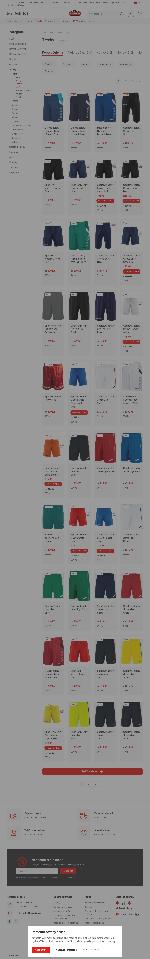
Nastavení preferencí (66, 950)
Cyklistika (16, 105)
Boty (11, 38)
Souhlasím (40, 949)
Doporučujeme (52, 52)
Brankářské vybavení (24, 90)
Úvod (44, 33)
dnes (22, 5)
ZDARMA (29, 2)
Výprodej (13, 167)
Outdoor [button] (29, 21)
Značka (48, 64)
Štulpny (19, 94)
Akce (11, 157)
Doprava (88, 907)
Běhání (15, 117)
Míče (18, 77)
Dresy (18, 81)
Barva (85, 64)
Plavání (15, 113)
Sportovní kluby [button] (52, 21)
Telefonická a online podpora (98, 918)
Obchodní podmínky (62, 911)
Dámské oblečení (18, 49)
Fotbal (14, 74)
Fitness (15, 101)
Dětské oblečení (17, 54)
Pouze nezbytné (91, 949)
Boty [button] (9, 21)
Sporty (12, 69)
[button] (138, 2)
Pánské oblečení (17, 43)
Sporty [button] (39, 21)
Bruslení (15, 109)
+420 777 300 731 (25, 903)
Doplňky (13, 59)
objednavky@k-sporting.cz (29, 913)
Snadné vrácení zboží (94, 923)
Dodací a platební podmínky (66, 923)
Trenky (19, 84)
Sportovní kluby (17, 147)
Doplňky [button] (18, 21)
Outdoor (13, 64)
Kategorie (103, 64)
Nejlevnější (125, 52)
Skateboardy (17, 130)
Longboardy (17, 134)
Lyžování (15, 121)
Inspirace (92, 21)
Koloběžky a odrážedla (22, 125)
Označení (124, 64)
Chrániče (19, 87)
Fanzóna (13, 152)
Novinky (66, 21)
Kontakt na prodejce (62, 907)
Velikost (67, 64)
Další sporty (17, 138)
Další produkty (92, 771)
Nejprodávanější (80, 52)
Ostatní (19, 97)
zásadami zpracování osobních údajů (60, 878)
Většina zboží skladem (95, 903)
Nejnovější (104, 52)
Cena (47, 71)
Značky (56, 903)
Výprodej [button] (79, 21)
